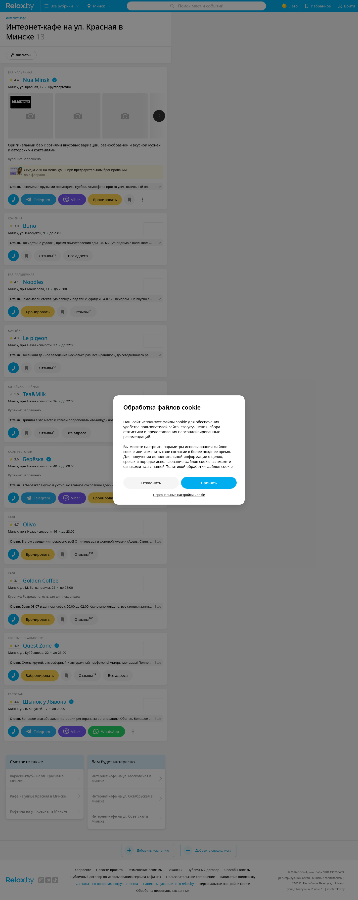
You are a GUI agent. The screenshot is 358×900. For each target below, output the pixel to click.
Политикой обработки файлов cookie (199, 466)
